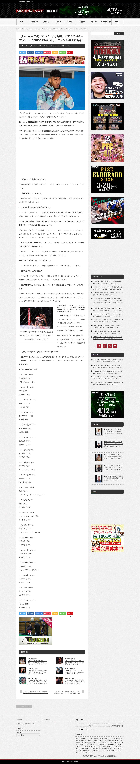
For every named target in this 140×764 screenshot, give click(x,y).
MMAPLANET (74, 761)
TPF (91, 726)
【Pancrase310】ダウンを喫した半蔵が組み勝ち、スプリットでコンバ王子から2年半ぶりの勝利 (74, 662)
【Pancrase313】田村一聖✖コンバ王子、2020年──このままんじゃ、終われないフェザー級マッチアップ (37, 662)
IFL (76, 729)
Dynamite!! (78, 723)
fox (93, 729)
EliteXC (109, 726)
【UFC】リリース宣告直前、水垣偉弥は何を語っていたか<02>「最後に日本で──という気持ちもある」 (36, 692)
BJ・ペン (117, 723)
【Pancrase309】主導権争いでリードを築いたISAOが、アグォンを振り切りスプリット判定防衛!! (37, 672)
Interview (24, 28)
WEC (84, 728)
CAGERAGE (105, 723)
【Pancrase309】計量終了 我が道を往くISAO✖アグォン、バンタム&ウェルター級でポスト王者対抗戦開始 (37, 682)
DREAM (77, 726)
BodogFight (86, 726)
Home (17, 28)
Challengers (117, 726)
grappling (111, 723)
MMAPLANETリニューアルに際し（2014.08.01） (99, 756)
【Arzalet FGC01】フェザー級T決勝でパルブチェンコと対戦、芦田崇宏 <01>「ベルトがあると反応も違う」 (67, 692)
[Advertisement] (52, 157)
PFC (79, 729)
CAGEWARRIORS (86, 723)
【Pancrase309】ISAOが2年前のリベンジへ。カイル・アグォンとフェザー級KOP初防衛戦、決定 (74, 681)
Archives (19, 732)
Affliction (100, 726)
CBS (81, 726)
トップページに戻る (24, 706)
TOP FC (90, 729)
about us (104, 726)
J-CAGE (30, 28)
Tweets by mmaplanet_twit (25, 723)
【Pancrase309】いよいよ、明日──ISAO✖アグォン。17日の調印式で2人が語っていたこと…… (74, 672)
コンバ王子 (68, 45)
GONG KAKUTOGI (96, 723)
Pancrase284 (60, 45)
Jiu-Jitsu (95, 726)
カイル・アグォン (51, 45)
